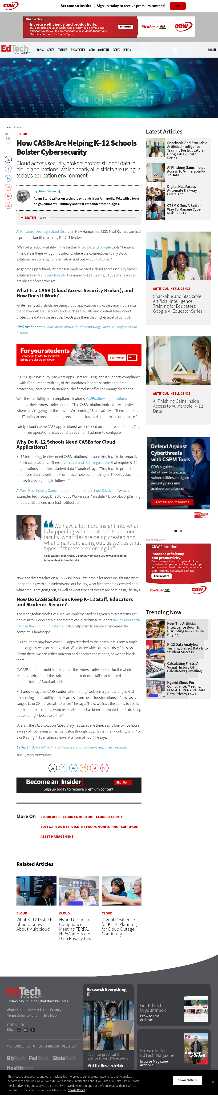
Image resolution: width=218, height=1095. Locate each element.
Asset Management (56, 836)
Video (92, 49)
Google (105, 247)
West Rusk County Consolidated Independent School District (66, 490)
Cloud (19, 128)
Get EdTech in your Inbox (153, 1008)
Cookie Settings (187, 1080)
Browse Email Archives (150, 1018)
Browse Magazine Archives (154, 1063)
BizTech (16, 1058)
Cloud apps (50, 817)
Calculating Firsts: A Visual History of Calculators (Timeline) (184, 667)
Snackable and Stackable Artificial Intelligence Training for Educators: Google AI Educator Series (187, 150)
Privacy (55, 1010)
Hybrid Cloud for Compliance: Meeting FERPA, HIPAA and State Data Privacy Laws (186, 688)
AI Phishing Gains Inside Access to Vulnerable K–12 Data (186, 171)
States (50, 49)
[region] (109, 1082)
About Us (14, 1010)
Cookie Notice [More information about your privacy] (76, 1090)
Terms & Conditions (22, 1015)
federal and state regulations (88, 462)
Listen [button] (30, 218)
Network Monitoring (99, 826)
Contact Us (35, 1010)
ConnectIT (103, 49)
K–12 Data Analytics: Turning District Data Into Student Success (187, 648)
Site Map (50, 1015)
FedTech (38, 1058)
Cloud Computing (78, 817)
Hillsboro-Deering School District (45, 231)
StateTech (64, 1058)
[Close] (213, 1082)
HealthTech (20, 1068)
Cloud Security (109, 817)
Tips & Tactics (78, 49)
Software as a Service (59, 826)
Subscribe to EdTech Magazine (157, 1053)
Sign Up (176, 6)
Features (62, 49)
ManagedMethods (51, 275)
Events (116, 49)
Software (129, 826)
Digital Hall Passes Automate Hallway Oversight (182, 190)
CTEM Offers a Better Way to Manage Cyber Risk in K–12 (184, 209)
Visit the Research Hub (105, 1066)
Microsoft (85, 247)
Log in (212, 50)
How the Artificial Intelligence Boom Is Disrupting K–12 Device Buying (185, 629)
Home (9, 128)
